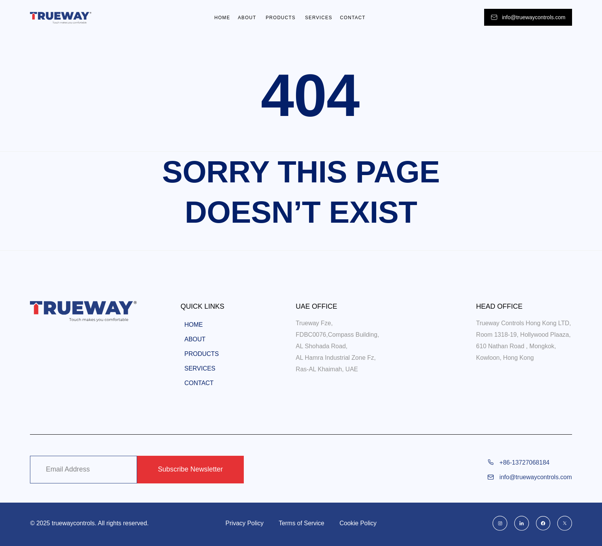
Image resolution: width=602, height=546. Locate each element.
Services (318, 17)
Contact (353, 17)
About (248, 17)
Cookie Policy (358, 523)
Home (222, 17)
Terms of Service (301, 523)
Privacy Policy (244, 523)
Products (282, 17)
